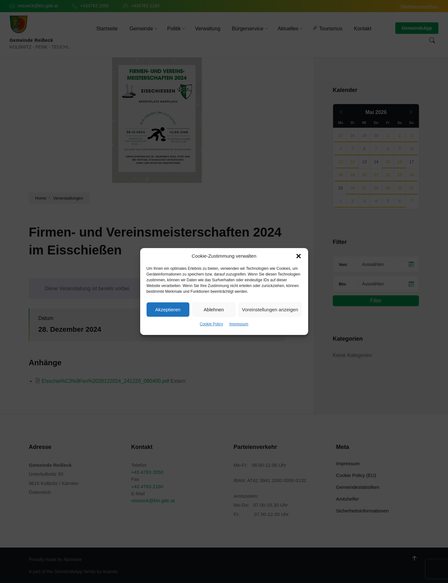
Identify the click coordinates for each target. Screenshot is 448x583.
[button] (298, 256)
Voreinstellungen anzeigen (270, 309)
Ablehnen (214, 309)
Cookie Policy (211, 324)
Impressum (238, 324)
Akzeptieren (167, 309)
